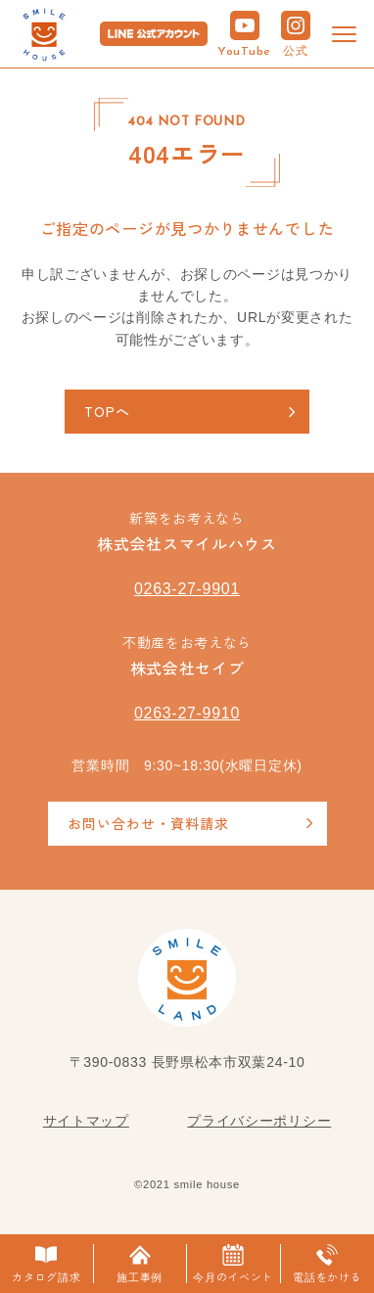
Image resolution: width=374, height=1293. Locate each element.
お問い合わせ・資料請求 (148, 823)
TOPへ (107, 411)
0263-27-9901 (187, 588)
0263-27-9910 (187, 713)
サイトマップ (86, 1121)
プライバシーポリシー (259, 1121)
